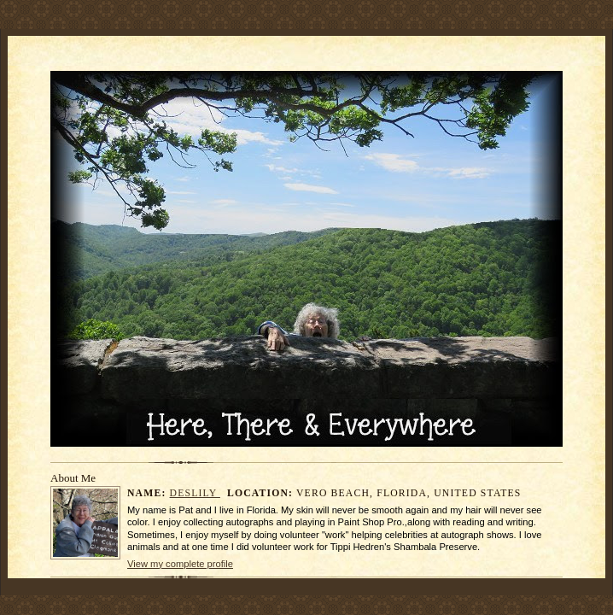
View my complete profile (180, 564)
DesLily (195, 493)
